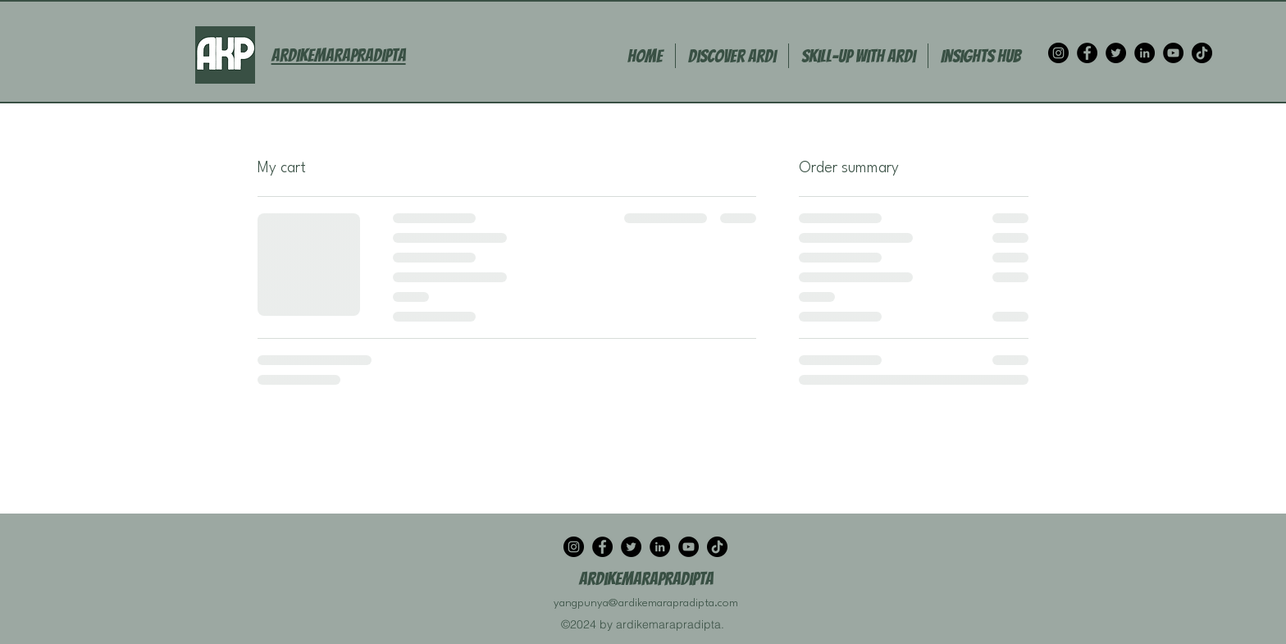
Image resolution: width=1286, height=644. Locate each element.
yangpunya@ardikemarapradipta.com (646, 603)
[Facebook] (1087, 53)
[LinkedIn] (1144, 53)
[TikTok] (1202, 53)
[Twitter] (1116, 53)
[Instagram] (1058, 53)
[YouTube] (1173, 53)
